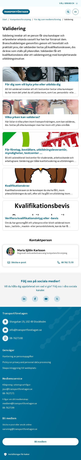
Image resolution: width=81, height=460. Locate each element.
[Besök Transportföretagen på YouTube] (46, 299)
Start (4, 19)
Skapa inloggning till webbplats (19, 368)
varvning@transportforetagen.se (19, 429)
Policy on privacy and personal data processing (26, 362)
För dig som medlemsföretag (47, 19)
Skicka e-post (16, 262)
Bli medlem (40, 441)
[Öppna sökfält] (68, 12)
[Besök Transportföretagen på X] (57, 299)
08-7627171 (8, 393)
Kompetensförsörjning (20, 19)
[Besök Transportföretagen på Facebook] (35, 299)
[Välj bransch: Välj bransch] (68, 3)
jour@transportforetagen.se (17, 389)
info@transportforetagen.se (25, 330)
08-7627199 (8, 407)
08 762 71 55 (65, 262)
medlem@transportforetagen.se (19, 403)
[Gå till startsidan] (16, 11)
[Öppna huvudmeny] (75, 12)
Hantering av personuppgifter (17, 356)
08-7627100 (16, 338)
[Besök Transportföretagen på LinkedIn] (24, 299)
